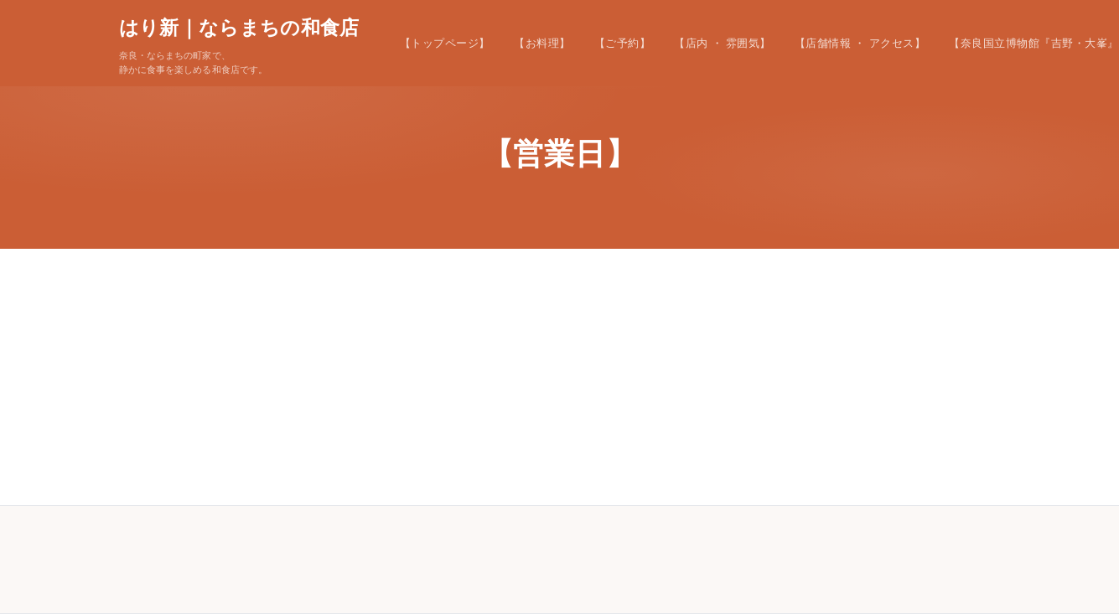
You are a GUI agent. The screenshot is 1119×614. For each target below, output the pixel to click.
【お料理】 (542, 43)
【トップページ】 (445, 43)
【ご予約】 (622, 43)
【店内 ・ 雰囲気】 (722, 43)
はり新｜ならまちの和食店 (239, 28)
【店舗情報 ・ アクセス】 (860, 43)
